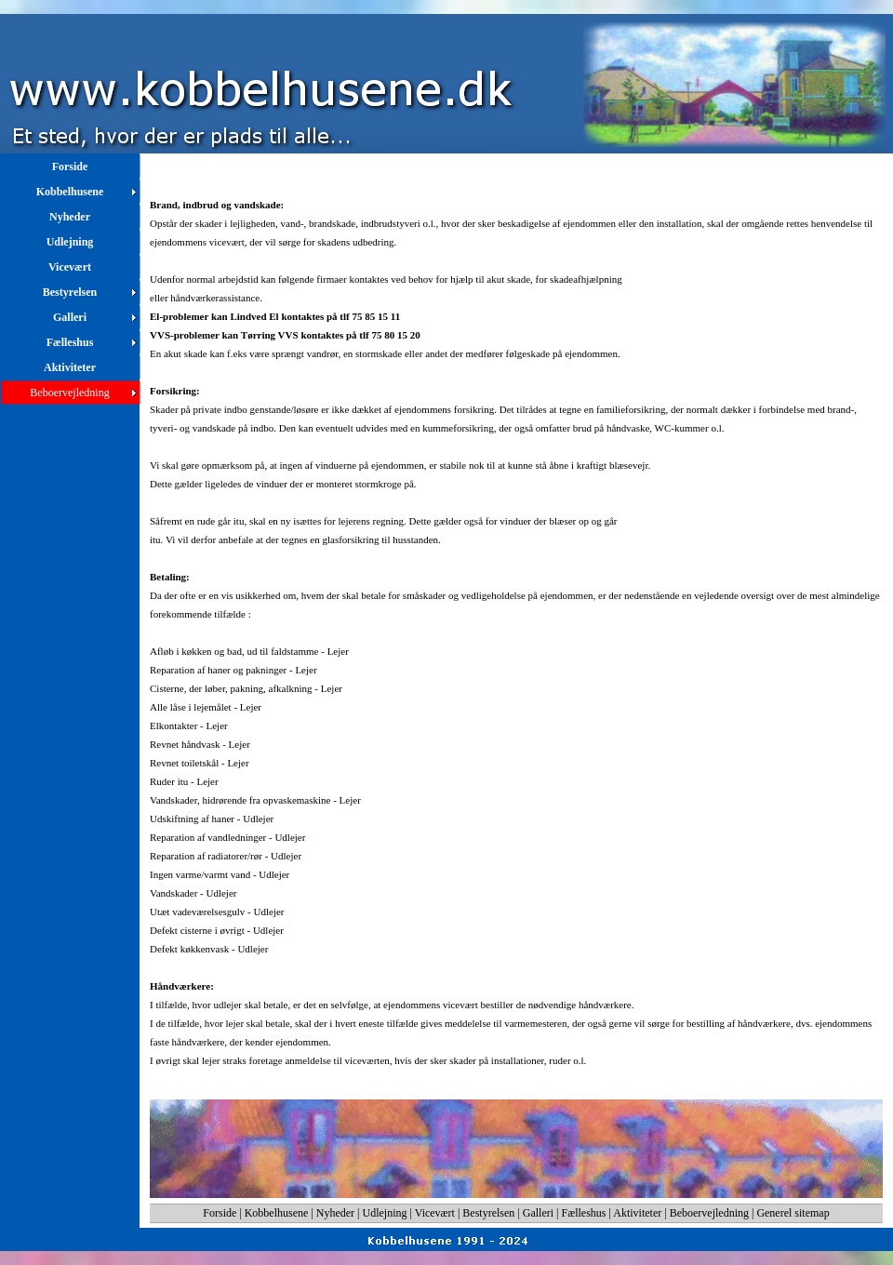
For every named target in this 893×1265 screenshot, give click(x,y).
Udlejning (385, 1212)
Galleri (538, 1212)
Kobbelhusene (277, 1212)
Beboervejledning (709, 1212)
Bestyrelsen (488, 1212)
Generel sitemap (792, 1212)
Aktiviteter (637, 1212)
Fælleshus (584, 1212)
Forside (219, 1212)
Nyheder (335, 1212)
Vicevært (435, 1212)
